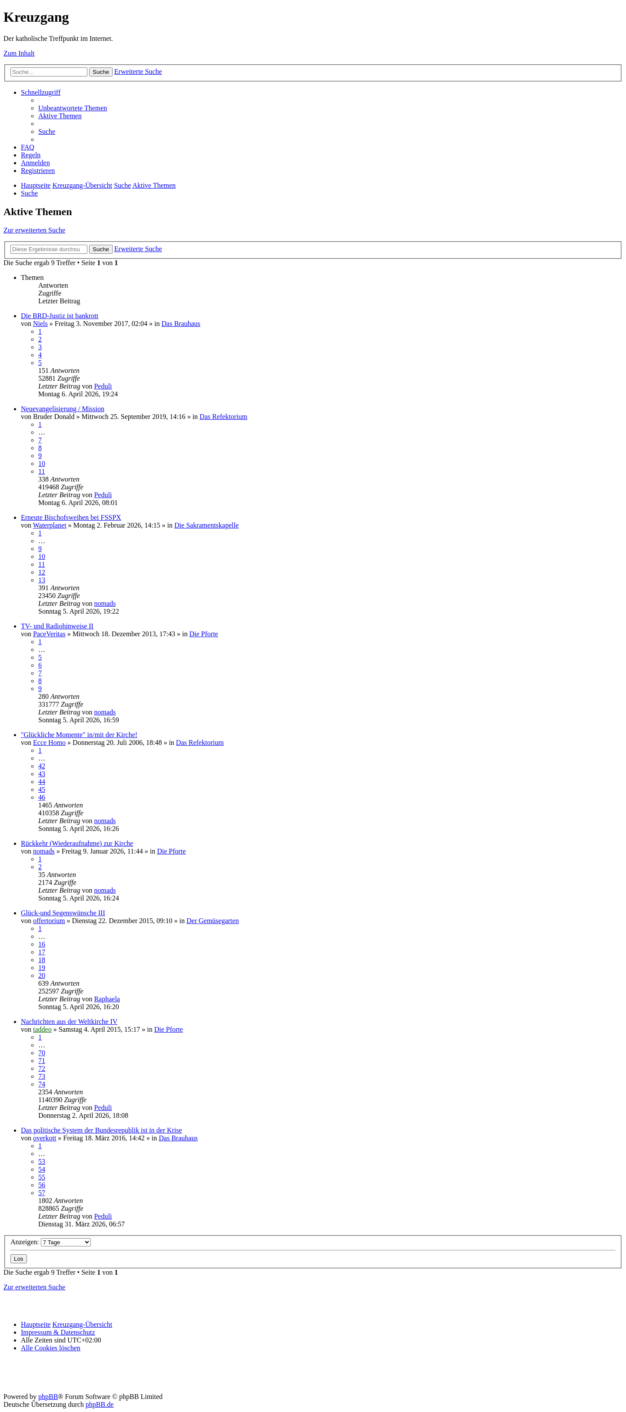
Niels (40, 323)
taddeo (42, 1029)
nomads (105, 603)
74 (41, 1084)
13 (41, 580)
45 (41, 789)
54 (41, 1169)
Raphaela (107, 999)
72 (41, 1068)
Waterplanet (50, 525)
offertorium (49, 920)
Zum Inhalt (19, 53)
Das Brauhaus (181, 323)
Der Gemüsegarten (212, 920)
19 (41, 967)
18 (41, 959)
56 (41, 1185)
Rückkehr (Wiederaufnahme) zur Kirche (77, 843)
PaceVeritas (49, 634)
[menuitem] (72, 108)
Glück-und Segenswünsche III (63, 913)
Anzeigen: (50, 1242)
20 (41, 975)
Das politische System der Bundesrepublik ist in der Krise (101, 1130)
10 (41, 463)
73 (41, 1076)
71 (41, 1060)
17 (41, 952)
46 (41, 797)
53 (41, 1161)
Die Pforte (204, 634)
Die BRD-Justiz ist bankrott (59, 315)
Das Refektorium (223, 416)
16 (41, 944)
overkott (44, 1138)
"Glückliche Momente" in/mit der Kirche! (79, 734)
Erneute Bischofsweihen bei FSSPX (71, 517)
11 (41, 471)
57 (41, 1192)
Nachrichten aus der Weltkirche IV (69, 1021)
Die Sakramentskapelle (206, 525)
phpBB (48, 1396)
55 (41, 1177)
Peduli (103, 386)
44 (41, 781)
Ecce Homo (49, 742)
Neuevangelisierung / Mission (62, 408)
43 (41, 773)
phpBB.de (99, 1404)
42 (41, 766)
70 (41, 1053)
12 (41, 572)
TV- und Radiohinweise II (57, 626)
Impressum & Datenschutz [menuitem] (58, 1332)
